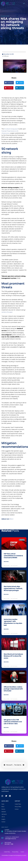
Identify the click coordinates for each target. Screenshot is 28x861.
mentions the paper (6, 312)
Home (2, 804)
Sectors (3, 809)
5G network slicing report (11, 129)
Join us (3, 816)
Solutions (3, 811)
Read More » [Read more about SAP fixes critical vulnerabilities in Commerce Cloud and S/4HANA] (6, 561)
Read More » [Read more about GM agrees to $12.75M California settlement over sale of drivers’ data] (6, 727)
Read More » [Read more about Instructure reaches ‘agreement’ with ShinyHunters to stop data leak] (6, 629)
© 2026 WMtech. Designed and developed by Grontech (14, 855)
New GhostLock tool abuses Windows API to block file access (13, 656)
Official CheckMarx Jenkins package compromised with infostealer (13, 689)
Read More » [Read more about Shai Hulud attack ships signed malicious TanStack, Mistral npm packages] (6, 594)
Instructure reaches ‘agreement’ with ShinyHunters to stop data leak (13, 622)
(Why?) (11, 519)
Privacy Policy (18, 806)
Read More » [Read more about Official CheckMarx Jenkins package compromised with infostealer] (6, 694)
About (2, 806)
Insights (3, 819)
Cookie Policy (18, 804)
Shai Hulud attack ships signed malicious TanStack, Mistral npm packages (13, 588)
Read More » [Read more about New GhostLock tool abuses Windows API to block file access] (6, 661)
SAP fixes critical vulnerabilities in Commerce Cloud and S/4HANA (13, 556)
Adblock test (5, 519)
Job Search (4, 814)
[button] (24, 3)
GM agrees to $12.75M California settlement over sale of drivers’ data (13, 722)
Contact (3, 821)
